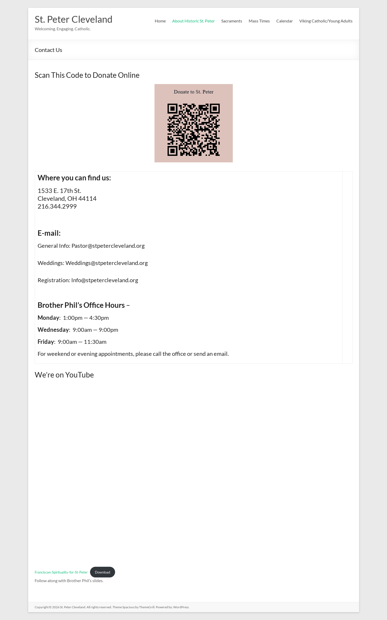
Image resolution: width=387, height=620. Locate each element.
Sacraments (231, 20)
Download (102, 572)
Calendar (284, 20)
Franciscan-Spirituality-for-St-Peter (61, 572)
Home (160, 20)
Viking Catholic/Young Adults (326, 20)
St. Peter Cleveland (73, 19)
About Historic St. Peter (193, 20)
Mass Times (259, 20)
